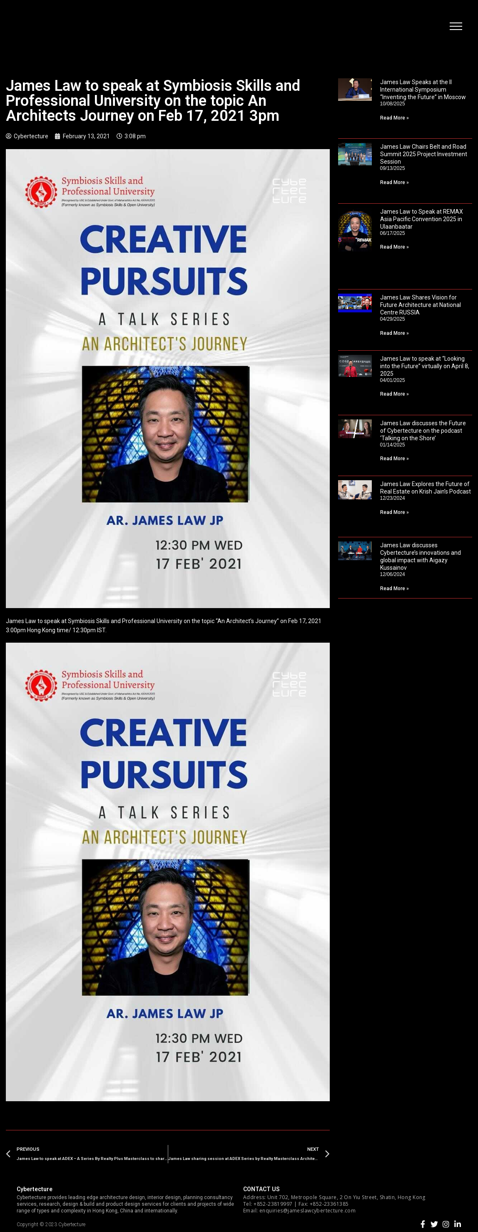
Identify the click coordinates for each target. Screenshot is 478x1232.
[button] (455, 27)
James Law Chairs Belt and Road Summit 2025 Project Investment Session (423, 154)
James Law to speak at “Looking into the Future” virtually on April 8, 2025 (424, 366)
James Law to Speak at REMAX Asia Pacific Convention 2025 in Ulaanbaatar (421, 219)
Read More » (394, 118)
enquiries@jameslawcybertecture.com (307, 1210)
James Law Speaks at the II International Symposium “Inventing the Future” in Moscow (423, 89)
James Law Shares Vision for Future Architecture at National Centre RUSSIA (420, 305)
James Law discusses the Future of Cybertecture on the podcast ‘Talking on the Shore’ (423, 430)
